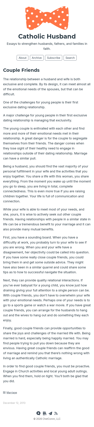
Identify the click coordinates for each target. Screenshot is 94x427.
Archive (37, 57)
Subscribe (53, 57)
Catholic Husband (47, 36)
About (22, 57)
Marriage (10, 392)
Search (70, 57)
